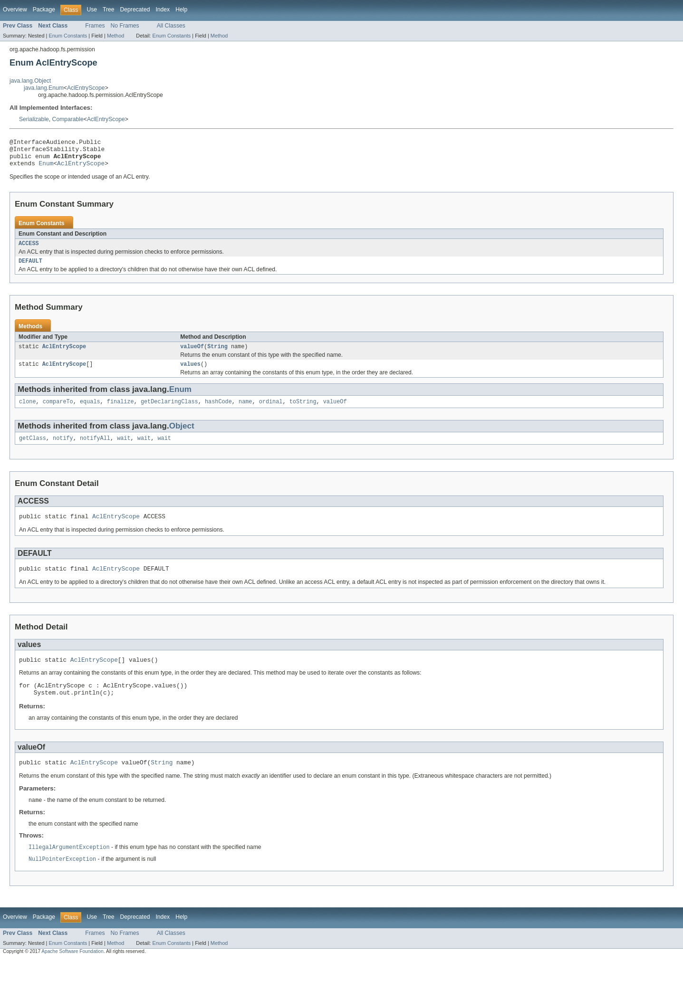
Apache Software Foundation (72, 972)
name (245, 412)
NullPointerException (62, 880)
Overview (15, 9)
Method (115, 35)
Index (162, 9)
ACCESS (29, 250)
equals (90, 412)
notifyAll (95, 449)
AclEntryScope (86, 88)
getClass (32, 449)
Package (44, 9)
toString (303, 412)
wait (123, 449)
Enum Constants (67, 35)
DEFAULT (30, 268)
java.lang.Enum (44, 88)
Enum (46, 168)
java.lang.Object (30, 80)
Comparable (68, 119)
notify (63, 449)
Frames (95, 25)
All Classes (171, 25)
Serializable (34, 119)
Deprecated (135, 9)
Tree (109, 9)
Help (181, 9)
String (217, 355)
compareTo (58, 412)
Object (181, 436)
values (190, 373)
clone (27, 412)
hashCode (218, 412)
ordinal (271, 412)
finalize (120, 412)
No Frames (125, 25)
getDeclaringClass (169, 412)
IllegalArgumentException (69, 868)
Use (92, 9)
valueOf (192, 355)
